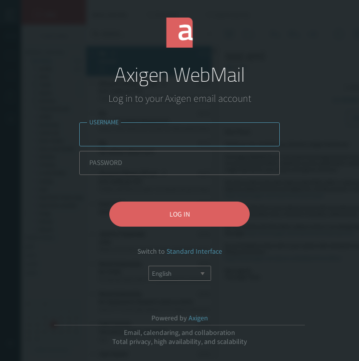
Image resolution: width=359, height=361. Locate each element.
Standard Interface (194, 251)
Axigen (198, 317)
